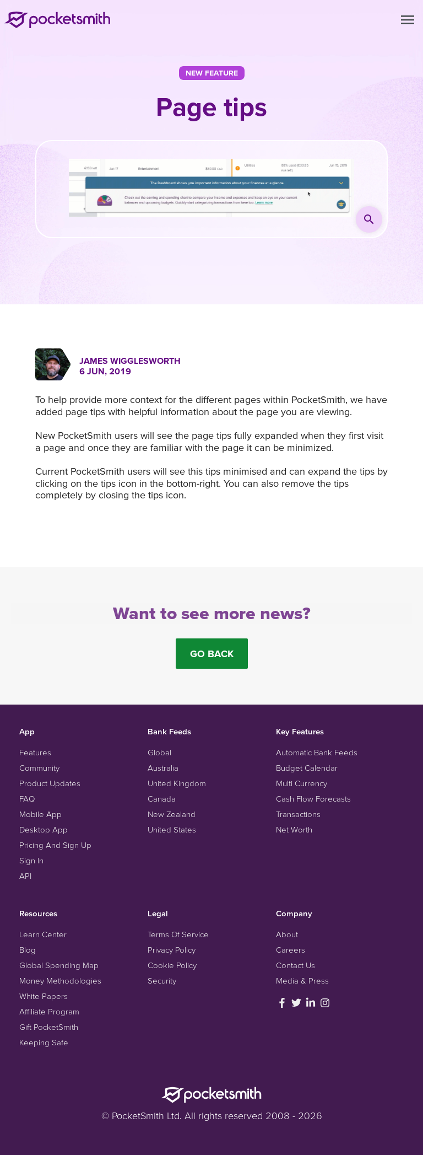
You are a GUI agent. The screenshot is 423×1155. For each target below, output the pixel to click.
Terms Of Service (178, 934)
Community (39, 767)
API (25, 875)
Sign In (31, 860)
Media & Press (302, 980)
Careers (290, 949)
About (287, 934)
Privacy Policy (172, 949)
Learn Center (43, 934)
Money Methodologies (60, 980)
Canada (162, 798)
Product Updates (49, 783)
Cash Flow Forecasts (313, 798)
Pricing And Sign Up (55, 845)
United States (172, 829)
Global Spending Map (59, 965)
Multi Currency (301, 783)
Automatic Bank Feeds (316, 752)
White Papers (43, 996)
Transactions (298, 814)
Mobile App (40, 814)
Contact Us (295, 965)
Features (35, 752)
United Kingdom (177, 783)
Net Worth (294, 829)
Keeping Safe (43, 1042)
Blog (27, 949)
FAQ (27, 798)
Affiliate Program (49, 1011)
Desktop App (43, 829)
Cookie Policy (172, 965)
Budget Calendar (307, 767)
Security (162, 980)
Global (159, 752)
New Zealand (172, 814)
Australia (163, 767)
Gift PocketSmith (48, 1027)
